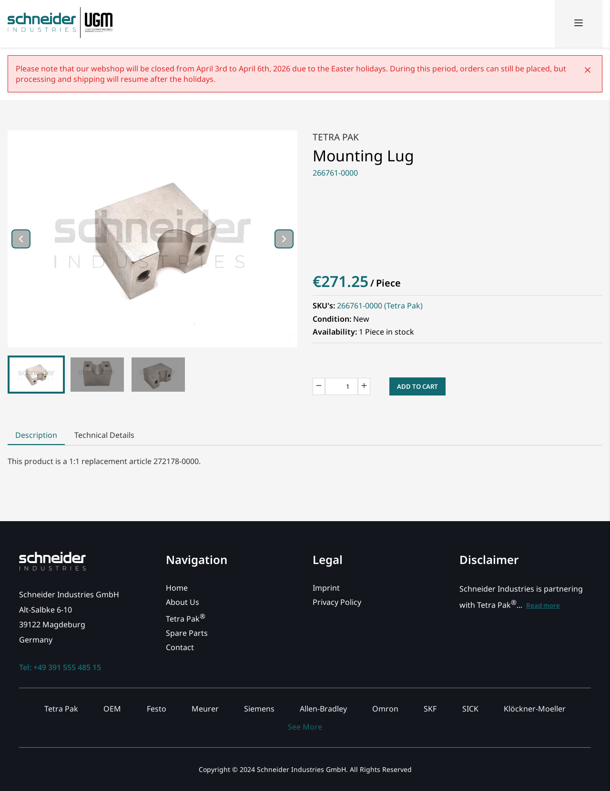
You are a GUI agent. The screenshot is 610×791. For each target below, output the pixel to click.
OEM (112, 708)
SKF (430, 708)
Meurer (205, 708)
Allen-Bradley (323, 708)
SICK (470, 708)
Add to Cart (417, 386)
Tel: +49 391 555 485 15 (60, 667)
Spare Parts (187, 633)
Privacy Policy (337, 602)
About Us (182, 602)
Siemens (259, 708)
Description (36, 435)
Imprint (326, 588)
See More (305, 727)
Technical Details (104, 435)
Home (177, 588)
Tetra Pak (336, 136)
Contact (180, 647)
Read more (543, 605)
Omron (385, 708)
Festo (156, 708)
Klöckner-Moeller (535, 708)
